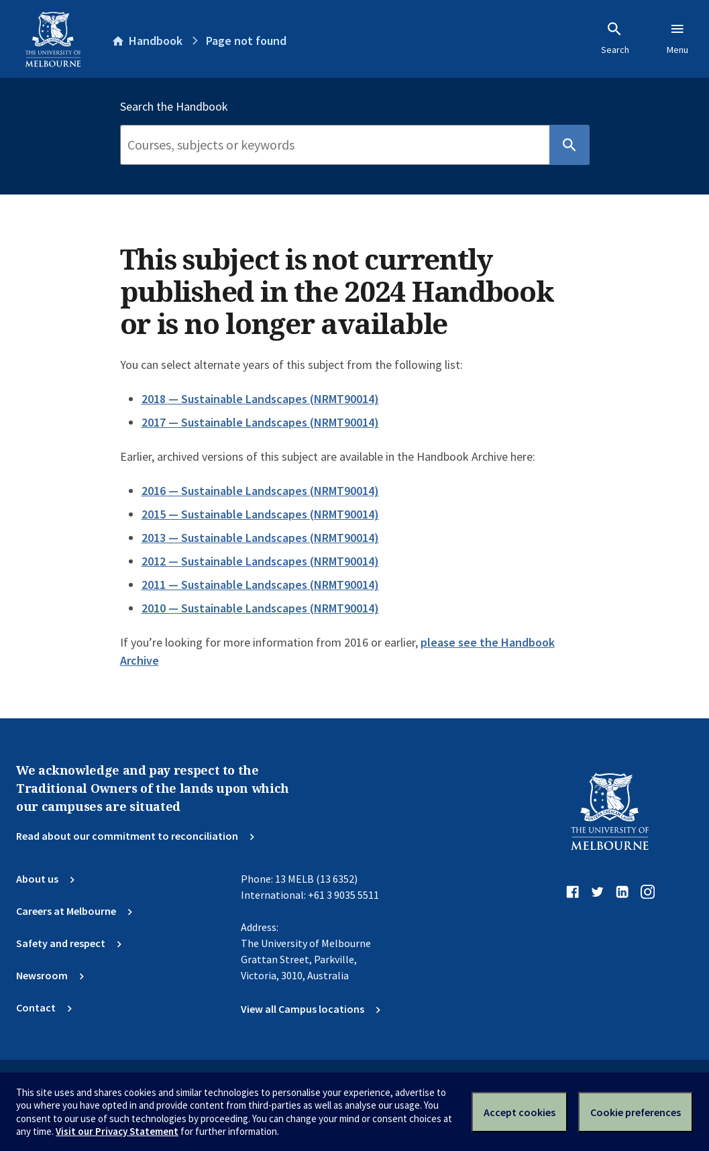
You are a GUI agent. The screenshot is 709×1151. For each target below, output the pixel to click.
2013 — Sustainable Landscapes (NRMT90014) (260, 537)
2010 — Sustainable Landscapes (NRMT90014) (260, 608)
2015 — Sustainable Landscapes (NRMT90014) (260, 514)
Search (615, 38)
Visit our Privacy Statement (117, 1131)
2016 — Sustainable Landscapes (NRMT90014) (260, 490)
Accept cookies (519, 1112)
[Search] (334, 145)
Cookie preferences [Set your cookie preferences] (635, 1112)
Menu (677, 38)
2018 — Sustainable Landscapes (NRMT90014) (260, 398)
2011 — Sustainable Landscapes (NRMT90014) (260, 584)
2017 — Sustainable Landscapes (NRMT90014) (260, 422)
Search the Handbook (174, 106)
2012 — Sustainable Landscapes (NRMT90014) (260, 561)
